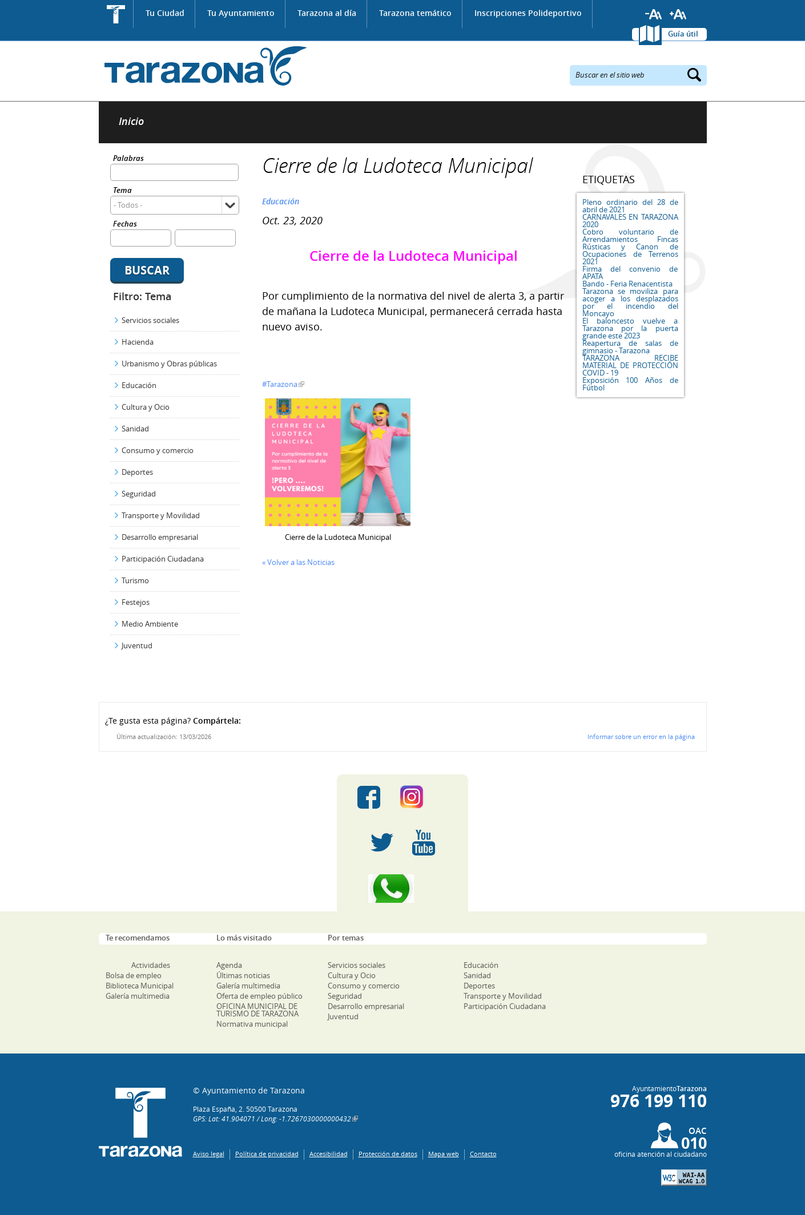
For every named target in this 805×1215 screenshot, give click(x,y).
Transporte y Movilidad (161, 515)
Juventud (137, 645)
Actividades (150, 965)
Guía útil (683, 34)
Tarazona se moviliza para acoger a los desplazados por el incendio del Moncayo (630, 302)
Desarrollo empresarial (160, 537)
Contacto (483, 1153)
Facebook (368, 797)
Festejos (136, 602)
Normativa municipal (252, 1024)
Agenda (229, 965)
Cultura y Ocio (146, 407)
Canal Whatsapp (402, 888)
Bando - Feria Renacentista (627, 283)
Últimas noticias (243, 975)
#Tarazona (279, 384)
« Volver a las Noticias (298, 562)
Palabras (128, 159)
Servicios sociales (150, 320)
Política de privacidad (267, 1153)
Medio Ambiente (150, 624)
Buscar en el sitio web (610, 74)
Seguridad (139, 494)
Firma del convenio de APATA (630, 272)
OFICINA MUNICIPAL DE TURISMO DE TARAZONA (257, 1010)
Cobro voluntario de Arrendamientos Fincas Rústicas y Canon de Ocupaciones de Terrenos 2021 (630, 247)
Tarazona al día (326, 12)
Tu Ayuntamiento (241, 12)
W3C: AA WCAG (684, 1177)
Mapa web (443, 1153)
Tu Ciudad (165, 12)
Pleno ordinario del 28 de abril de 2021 (630, 206)
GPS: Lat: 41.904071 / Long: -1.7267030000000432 (272, 1118)
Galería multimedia (138, 996)
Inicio (116, 14)
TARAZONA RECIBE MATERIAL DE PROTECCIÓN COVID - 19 (630, 365)
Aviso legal (208, 1153)
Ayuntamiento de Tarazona (203, 66)
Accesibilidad (328, 1153)
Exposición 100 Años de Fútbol (630, 384)
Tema (122, 191)
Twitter (382, 843)
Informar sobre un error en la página (641, 736)
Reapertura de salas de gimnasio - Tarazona (630, 347)
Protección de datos (388, 1153)
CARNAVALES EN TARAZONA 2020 (630, 220)
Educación (139, 385)
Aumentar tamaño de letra (678, 14)
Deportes (137, 472)
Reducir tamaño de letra (653, 14)
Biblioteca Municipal (140, 985)
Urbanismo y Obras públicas (169, 363)
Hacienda (138, 342)
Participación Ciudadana (163, 559)
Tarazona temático (415, 12)
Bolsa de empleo (134, 975)
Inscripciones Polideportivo (528, 12)
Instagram (423, 797)
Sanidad (135, 428)
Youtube (423, 843)
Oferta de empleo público (259, 996)
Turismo (135, 580)
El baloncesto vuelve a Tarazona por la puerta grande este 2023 (630, 328)
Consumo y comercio (158, 450)
